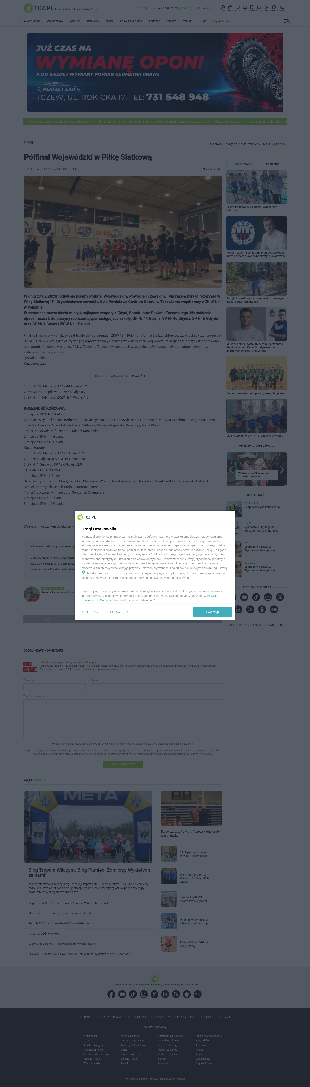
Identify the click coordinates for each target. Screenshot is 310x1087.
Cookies (105, 600)
